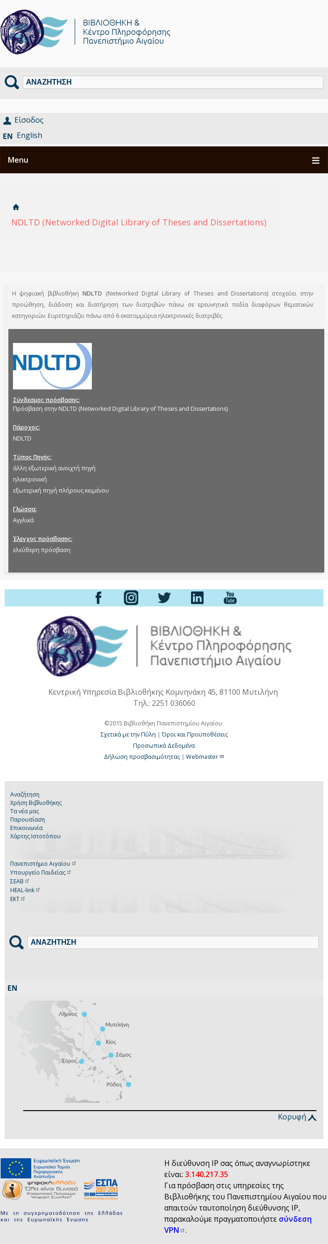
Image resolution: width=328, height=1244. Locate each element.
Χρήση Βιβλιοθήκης (36, 803)
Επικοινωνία (26, 828)
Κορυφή (297, 1117)
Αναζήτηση (24, 794)
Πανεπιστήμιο (43, 864)
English (29, 135)
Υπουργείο (41, 872)
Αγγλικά (23, 520)
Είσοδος (29, 120)
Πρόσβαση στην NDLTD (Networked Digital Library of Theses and (123, 409)
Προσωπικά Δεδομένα (164, 746)
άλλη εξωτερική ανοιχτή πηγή (54, 468)
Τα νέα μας (24, 811)
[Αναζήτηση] (173, 82)
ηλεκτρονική (30, 479)
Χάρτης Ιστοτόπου (35, 836)
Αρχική (15, 207)
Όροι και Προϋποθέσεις (195, 734)
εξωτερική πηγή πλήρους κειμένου (61, 490)
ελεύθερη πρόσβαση (42, 550)
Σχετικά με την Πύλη (128, 734)
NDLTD (22, 438)
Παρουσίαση (27, 819)
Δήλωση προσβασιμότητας (142, 757)
